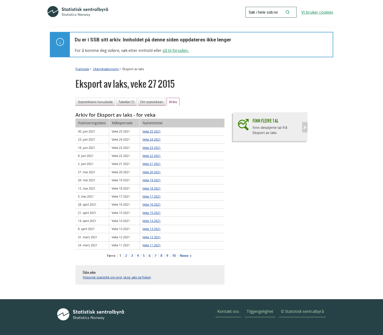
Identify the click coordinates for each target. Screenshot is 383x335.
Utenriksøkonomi (106, 69)
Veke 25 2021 (151, 131)
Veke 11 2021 (151, 245)
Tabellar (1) (126, 102)
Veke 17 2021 (151, 196)
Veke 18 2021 (151, 188)
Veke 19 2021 (151, 180)
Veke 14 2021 (151, 221)
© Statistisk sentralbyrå (302, 311)
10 (174, 255)
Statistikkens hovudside (95, 102)
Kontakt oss (228, 311)
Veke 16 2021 (151, 204)
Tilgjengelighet (260, 311)
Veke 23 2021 (151, 148)
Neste (184, 255)
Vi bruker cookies (317, 12)
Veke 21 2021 (151, 164)
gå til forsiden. (176, 50)
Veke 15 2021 (151, 213)
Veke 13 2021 (151, 229)
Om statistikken (151, 102)
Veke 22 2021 (151, 156)
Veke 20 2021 (151, 172)
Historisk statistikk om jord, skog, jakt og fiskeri (117, 277)
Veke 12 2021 (151, 237)
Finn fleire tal (265, 121)
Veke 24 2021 (151, 139)
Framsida (82, 69)
